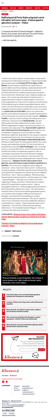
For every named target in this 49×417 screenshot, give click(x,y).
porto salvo (16, 231)
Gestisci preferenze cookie (8, 415)
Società (11, 11)
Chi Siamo (5, 375)
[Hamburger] (2, 3)
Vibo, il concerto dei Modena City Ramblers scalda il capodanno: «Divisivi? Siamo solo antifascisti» (23, 318)
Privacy (5, 413)
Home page (4, 11)
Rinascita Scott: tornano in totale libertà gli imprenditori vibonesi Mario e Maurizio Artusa (24, 325)
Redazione (13, 375)
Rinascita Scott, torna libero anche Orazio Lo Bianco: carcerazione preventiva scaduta (23, 310)
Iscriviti (42, 350)
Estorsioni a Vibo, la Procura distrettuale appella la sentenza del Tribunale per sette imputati (23, 295)
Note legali (11, 413)
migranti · (8, 231)
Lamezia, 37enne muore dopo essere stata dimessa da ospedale (24, 303)
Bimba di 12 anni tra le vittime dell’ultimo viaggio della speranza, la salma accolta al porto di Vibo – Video (24, 216)
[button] (45, 12)
